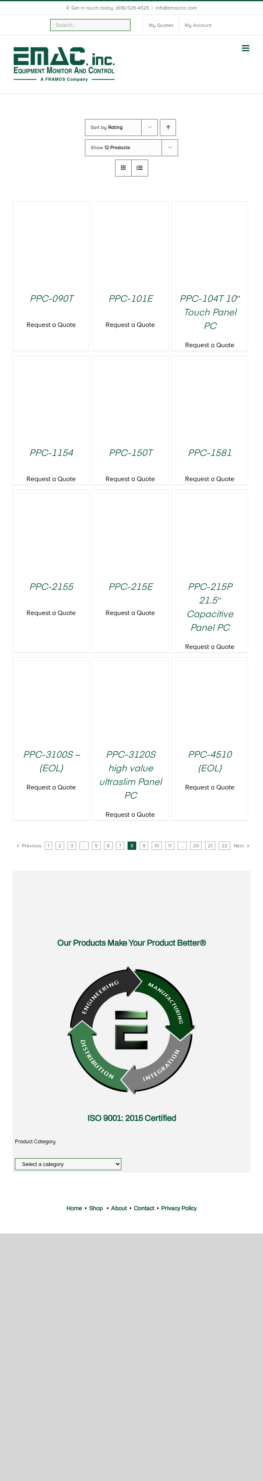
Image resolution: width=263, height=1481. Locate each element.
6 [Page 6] (108, 846)
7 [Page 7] (120, 846)
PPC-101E (130, 299)
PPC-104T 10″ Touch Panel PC (209, 313)
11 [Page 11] (169, 846)
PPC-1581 (210, 453)
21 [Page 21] (210, 846)
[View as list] (140, 168)
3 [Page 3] (71, 846)
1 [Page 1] (48, 846)
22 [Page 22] (224, 846)
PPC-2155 (51, 587)
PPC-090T (51, 299)
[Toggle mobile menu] (246, 48)
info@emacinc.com (176, 8)
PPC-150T (130, 453)
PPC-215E (130, 587)
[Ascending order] (168, 127)
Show (110, 147)
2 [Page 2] (59, 846)
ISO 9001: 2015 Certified (131, 1118)
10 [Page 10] (156, 846)
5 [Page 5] (96, 846)
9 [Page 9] (143, 846)
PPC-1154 (51, 453)
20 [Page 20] (196, 846)
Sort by (107, 127)
